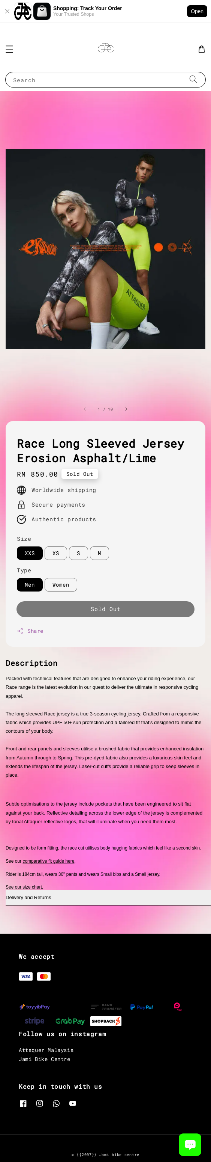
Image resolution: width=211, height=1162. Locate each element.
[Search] (193, 79)
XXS (30, 553)
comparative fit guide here (48, 861)
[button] (9, 49)
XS (55, 553)
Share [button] (30, 630)
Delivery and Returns (28, 897)
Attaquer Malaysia (46, 1049)
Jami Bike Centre (44, 1058)
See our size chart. (24, 887)
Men (30, 584)
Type (24, 570)
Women (60, 584)
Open (197, 11)
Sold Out (106, 609)
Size (24, 538)
